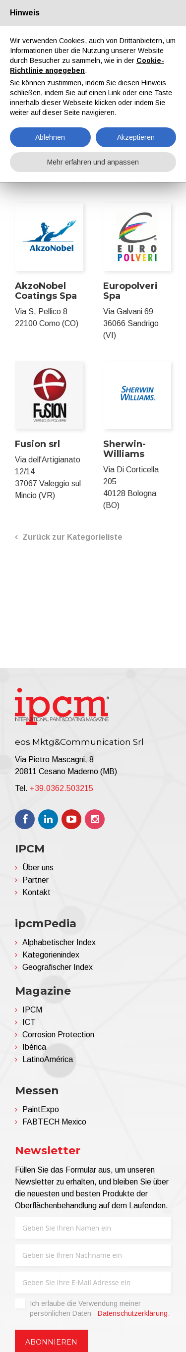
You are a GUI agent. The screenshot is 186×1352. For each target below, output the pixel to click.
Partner (35, 880)
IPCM (32, 1010)
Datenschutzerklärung (133, 1313)
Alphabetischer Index (59, 942)
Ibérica (34, 1047)
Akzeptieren (136, 137)
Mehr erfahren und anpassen (93, 162)
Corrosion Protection (58, 1034)
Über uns (38, 867)
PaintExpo (40, 1109)
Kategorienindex (50, 955)
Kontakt (36, 892)
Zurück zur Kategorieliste (72, 537)
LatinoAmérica (47, 1059)
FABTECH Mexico (54, 1122)
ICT (29, 1022)
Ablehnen (50, 137)
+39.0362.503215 (61, 788)
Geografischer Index (57, 967)
